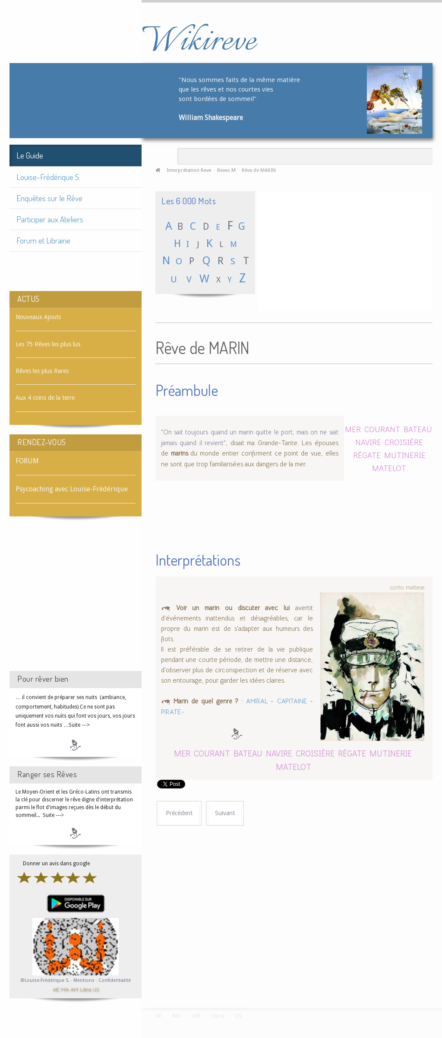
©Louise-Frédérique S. (45, 980)
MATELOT (389, 467)
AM (74, 989)
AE (56, 989)
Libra (85, 989)
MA (65, 989)
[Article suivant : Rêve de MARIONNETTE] (225, 813)
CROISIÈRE (404, 442)
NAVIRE (368, 442)
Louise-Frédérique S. (48, 177)
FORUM (27, 461)
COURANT (382, 429)
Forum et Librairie (43, 240)
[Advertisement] (76, 601)
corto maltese (407, 587)
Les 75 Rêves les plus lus (48, 344)
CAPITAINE (292, 701)
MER (354, 429)
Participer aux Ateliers (49, 219)
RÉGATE (367, 454)
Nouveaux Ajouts (38, 316)
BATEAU (418, 429)
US (96, 989)
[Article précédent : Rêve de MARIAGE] (179, 813)
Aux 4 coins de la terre (45, 397)
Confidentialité (114, 980)
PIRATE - (173, 712)
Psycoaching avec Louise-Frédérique (72, 489)
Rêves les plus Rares (42, 370)
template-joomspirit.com (439, 975)
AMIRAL (257, 701)
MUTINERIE (405, 454)
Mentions (84, 980)
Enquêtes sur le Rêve (49, 198)
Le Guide (29, 155)
